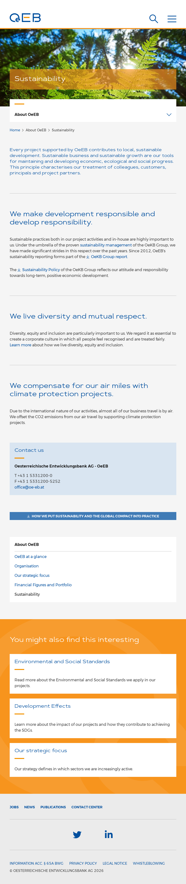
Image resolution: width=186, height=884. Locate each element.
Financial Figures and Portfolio (43, 585)
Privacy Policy (83, 863)
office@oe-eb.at (29, 487)
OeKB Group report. (109, 256)
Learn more (20, 345)
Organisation (27, 566)
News (29, 807)
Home (15, 130)
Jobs (14, 807)
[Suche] (153, 19)
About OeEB (27, 544)
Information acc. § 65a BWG (36, 863)
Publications (53, 807)
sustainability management (106, 245)
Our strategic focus (32, 575)
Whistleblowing (149, 863)
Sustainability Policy (41, 269)
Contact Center (86, 807)
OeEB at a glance (30, 556)
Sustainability (27, 594)
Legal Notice (115, 863)
